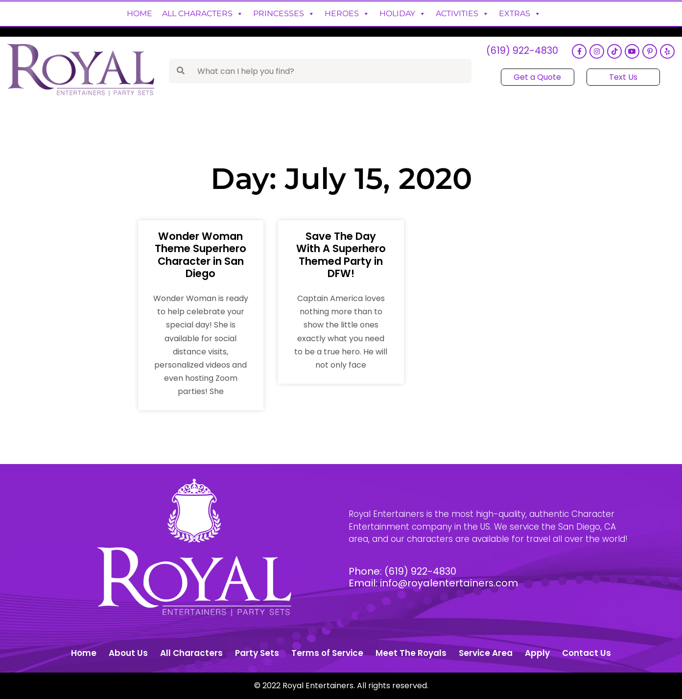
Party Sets (257, 653)
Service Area (486, 653)
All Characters (202, 13)
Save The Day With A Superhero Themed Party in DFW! (341, 254)
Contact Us (586, 653)
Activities (462, 13)
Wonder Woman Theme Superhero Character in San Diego (200, 254)
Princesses (284, 13)
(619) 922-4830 (521, 51)
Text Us (623, 77)
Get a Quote (537, 77)
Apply (537, 653)
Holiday (402, 13)
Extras (520, 13)
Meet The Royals (411, 653)
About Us (128, 653)
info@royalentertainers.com (449, 583)
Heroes (347, 13)
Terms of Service (327, 653)
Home (139, 13)
